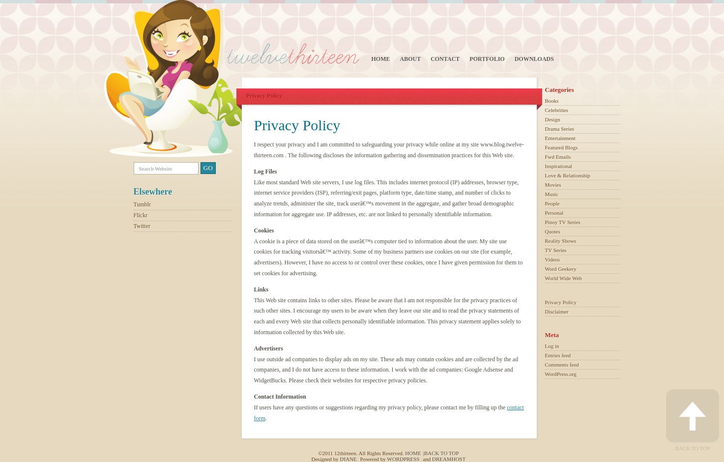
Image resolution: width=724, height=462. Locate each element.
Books (552, 101)
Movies (553, 185)
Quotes (552, 231)
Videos (552, 259)
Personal (554, 213)
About (410, 59)
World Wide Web (563, 278)
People (552, 203)
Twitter (142, 226)
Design (552, 119)
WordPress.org (561, 374)
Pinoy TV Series (562, 222)
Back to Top (692, 420)
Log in (552, 346)
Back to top (441, 453)
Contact (445, 59)
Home (381, 59)
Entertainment (560, 138)
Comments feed (562, 365)
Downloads (534, 59)
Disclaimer (557, 312)
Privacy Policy (561, 302)
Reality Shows (561, 241)
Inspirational (559, 166)
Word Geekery (561, 269)
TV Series (556, 250)
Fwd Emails (558, 157)
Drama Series (560, 129)
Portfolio (487, 59)
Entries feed (558, 355)
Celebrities (557, 110)
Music (552, 194)
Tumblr (142, 204)
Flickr (141, 215)
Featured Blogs (561, 147)
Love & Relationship (567, 175)
